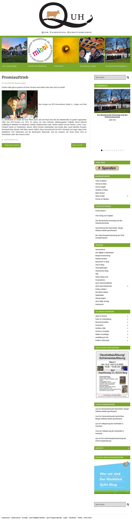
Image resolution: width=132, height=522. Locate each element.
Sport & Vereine (101, 316)
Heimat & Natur (101, 184)
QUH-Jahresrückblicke (103, 283)
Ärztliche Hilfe (100, 328)
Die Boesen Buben (19, 83)
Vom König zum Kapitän (104, 216)
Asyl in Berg (99, 265)
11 (123, 150)
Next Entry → (78, 145)
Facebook (72, 518)
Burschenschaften (102, 322)
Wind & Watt (99, 196)
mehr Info (112, 120)
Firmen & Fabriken (102, 199)
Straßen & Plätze (101, 190)
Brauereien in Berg (102, 262)
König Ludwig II (101, 289)
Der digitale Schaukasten (104, 253)
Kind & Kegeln (100, 187)
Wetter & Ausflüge (102, 334)
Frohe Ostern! (100, 211)
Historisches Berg (101, 271)
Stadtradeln (99, 295)
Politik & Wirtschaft (102, 340)
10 (120, 150)
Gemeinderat (100, 249)
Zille (96, 274)
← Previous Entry (11, 145)
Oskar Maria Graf (101, 277)
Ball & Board (100, 193)
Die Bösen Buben (101, 292)
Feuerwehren (100, 280)
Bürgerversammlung (102, 256)
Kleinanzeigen (100, 298)
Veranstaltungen (101, 268)
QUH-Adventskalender (103, 286)
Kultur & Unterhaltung (103, 319)
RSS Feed (88, 518)
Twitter (80, 518)
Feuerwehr (99, 325)
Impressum (99, 304)
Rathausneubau (101, 259)
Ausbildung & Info (101, 337)
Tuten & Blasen (101, 181)
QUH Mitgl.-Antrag (102, 301)
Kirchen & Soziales (102, 331)
